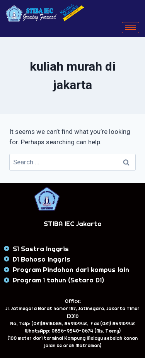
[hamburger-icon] (130, 27)
